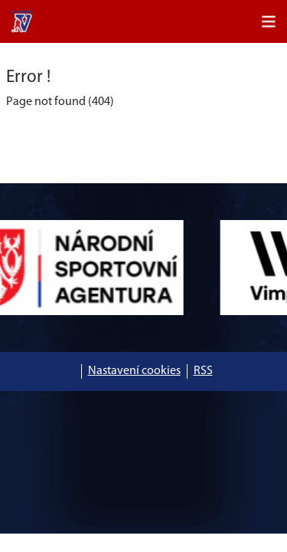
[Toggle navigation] (268, 21)
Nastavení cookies (134, 371)
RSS (203, 371)
